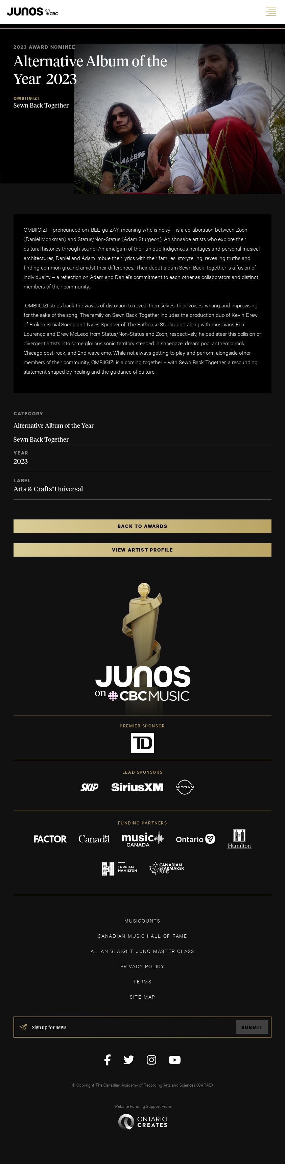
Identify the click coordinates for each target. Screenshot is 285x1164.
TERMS (142, 981)
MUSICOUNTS (142, 920)
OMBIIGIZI (27, 98)
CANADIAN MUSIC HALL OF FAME (142, 935)
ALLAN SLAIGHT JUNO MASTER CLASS (142, 951)
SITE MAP (142, 996)
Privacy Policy (142, 966)
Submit (252, 1027)
